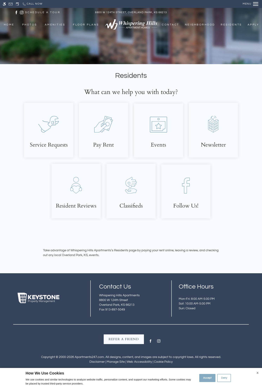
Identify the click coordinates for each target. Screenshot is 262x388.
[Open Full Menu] (250, 4)
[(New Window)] (16, 12)
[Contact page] (10, 4)
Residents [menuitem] (231, 25)
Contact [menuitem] (170, 25)
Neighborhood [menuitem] (200, 25)
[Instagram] (159, 342)
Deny (224, 378)
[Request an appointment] (17, 4)
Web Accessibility (139, 361)
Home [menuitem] (9, 25)
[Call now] (32, 4)
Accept (207, 378)
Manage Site (116, 361)
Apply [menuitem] (253, 25)
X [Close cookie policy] (257, 372)
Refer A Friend (124, 339)
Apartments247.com (89, 357)
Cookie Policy (163, 361)
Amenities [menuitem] (55, 25)
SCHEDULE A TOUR (42, 12)
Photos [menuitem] (29, 25)
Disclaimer (97, 361)
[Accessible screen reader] (4, 4)
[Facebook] (150, 342)
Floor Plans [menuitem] (86, 25)
